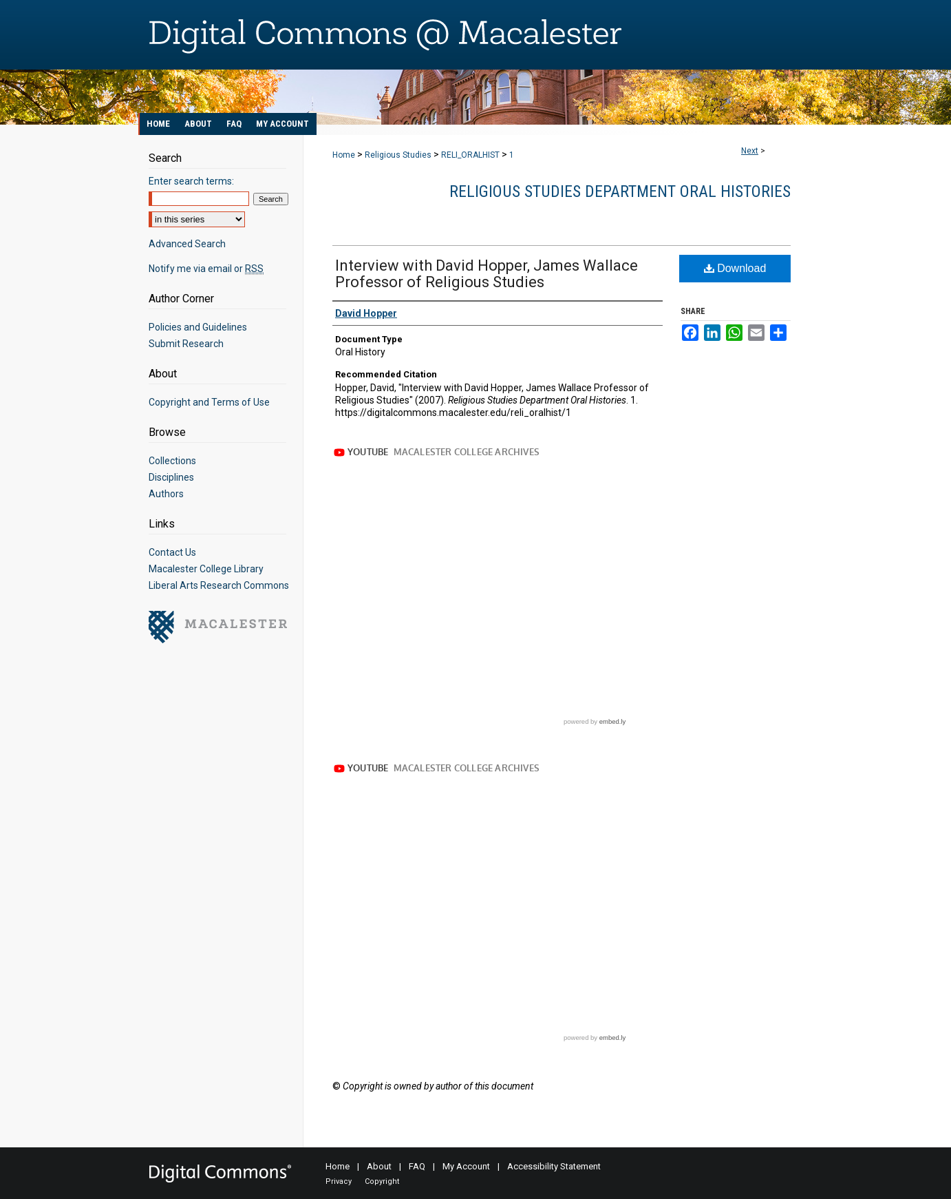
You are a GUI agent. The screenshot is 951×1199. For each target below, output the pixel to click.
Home (343, 155)
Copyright (382, 1181)
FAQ (417, 1166)
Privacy (338, 1181)
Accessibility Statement (554, 1166)
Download (735, 268)
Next (749, 151)
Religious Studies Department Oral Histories (620, 191)
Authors (166, 493)
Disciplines (171, 477)
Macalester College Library (206, 568)
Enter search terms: (191, 181)
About (379, 1166)
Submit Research (186, 343)
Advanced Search (187, 243)
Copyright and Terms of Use (209, 402)
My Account (466, 1166)
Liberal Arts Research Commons (219, 585)
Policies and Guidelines (198, 327)
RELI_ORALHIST (470, 155)
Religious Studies (398, 155)
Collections (172, 460)
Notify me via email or (206, 268)
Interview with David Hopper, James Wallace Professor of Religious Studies (486, 274)
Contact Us (172, 552)
